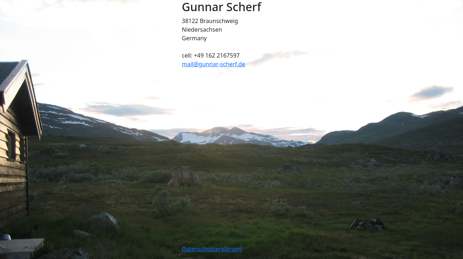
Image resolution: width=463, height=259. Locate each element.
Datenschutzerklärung (212, 249)
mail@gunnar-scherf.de (213, 64)
